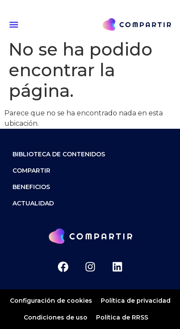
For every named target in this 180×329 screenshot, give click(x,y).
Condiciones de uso (55, 317)
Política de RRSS (122, 317)
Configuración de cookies (51, 300)
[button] (15, 24)
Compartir (31, 170)
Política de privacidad (136, 300)
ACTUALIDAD (33, 203)
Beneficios (31, 187)
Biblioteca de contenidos (58, 154)
